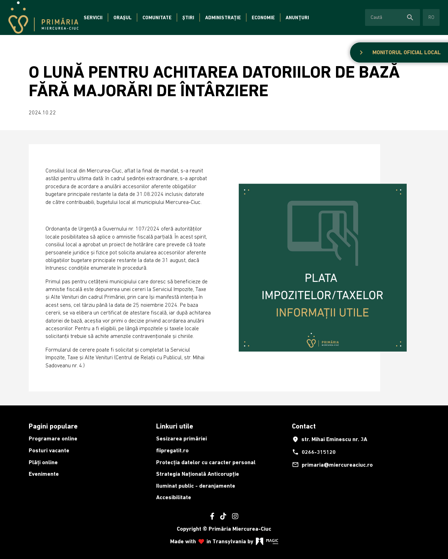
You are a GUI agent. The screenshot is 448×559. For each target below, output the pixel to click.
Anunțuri (297, 17)
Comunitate (157, 17)
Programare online (53, 438)
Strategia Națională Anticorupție (197, 473)
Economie (263, 17)
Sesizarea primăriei (181, 438)
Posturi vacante (49, 450)
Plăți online (43, 462)
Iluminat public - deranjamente (195, 485)
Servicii (93, 17)
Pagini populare (53, 426)
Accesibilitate (173, 497)
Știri (188, 17)
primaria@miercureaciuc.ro (332, 464)
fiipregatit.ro (172, 450)
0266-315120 (314, 451)
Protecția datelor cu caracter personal (205, 462)
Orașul (122, 17)
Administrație (223, 17)
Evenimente (44, 473)
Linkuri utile (174, 426)
